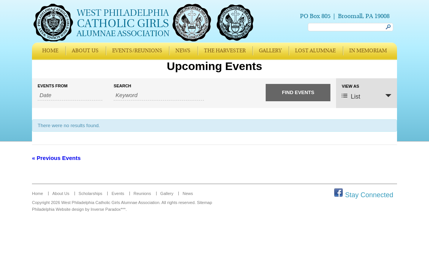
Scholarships (90, 193)
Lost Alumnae (315, 51)
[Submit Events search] (298, 92)
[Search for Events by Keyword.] (159, 95)
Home (50, 51)
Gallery (270, 51)
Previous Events (56, 158)
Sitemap (204, 202)
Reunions (142, 193)
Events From (52, 86)
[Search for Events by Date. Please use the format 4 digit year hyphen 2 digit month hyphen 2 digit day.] (70, 95)
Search (122, 86)
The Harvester (225, 51)
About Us (85, 51)
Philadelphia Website (51, 209)
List (351, 96)
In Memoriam (368, 51)
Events (117, 193)
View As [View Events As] (350, 86)
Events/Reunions (137, 51)
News (182, 51)
